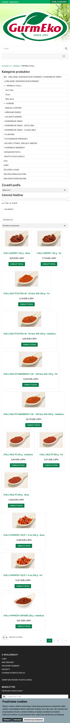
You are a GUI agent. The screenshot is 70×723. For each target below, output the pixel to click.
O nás (4, 659)
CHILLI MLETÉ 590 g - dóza (16, 494)
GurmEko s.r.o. (7, 66)
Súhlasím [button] (7, 720)
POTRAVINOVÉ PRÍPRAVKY (16, 139)
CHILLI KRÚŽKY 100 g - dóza (16, 253)
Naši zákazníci (8, 662)
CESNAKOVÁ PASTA (12, 152)
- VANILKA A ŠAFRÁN (12, 108)
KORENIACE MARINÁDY (14, 148)
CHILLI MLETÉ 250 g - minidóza (18, 454)
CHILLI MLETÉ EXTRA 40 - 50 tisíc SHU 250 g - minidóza (29, 333)
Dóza (7, 94)
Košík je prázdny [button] (59, 2)
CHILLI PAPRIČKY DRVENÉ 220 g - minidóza (23, 615)
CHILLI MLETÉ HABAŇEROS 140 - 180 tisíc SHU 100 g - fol (30, 374)
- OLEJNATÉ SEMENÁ (13, 117)
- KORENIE (9, 103)
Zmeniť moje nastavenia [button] (33, 720)
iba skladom (9, 209)
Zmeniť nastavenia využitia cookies (17, 680)
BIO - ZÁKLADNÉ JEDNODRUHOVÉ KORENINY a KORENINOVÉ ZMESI (32, 77)
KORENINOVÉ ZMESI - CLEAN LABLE (20, 130)
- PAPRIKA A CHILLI (12, 86)
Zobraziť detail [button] (16, 264)
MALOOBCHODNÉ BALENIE (15, 179)
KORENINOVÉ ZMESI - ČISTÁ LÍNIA (19, 125)
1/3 (50, 640)
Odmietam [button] (17, 720)
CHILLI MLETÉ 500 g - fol (51, 454)
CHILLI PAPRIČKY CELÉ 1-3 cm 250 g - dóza (23, 535)
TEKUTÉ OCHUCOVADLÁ (14, 156)
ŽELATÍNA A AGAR (11, 170)
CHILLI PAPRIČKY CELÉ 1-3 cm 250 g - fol (22, 575)
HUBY (6, 165)
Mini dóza (9, 99)
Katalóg (16, 66)
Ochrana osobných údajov (13, 673)
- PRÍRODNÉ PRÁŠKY (12, 112)
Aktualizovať (8, 220)
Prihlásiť (5, 2)
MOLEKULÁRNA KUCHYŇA (15, 174)
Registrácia (13, 2)
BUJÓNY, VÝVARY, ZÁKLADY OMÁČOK (20, 143)
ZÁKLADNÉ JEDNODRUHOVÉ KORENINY (21, 81)
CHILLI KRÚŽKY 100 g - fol (49, 253)
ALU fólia (9, 90)
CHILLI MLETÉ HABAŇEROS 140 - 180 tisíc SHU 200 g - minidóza (33, 414)
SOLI (6, 161)
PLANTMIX (9, 134)
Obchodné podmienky (11, 666)
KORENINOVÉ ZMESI (13, 121)
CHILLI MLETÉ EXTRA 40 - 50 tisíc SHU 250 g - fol (26, 293)
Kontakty (6, 669)
